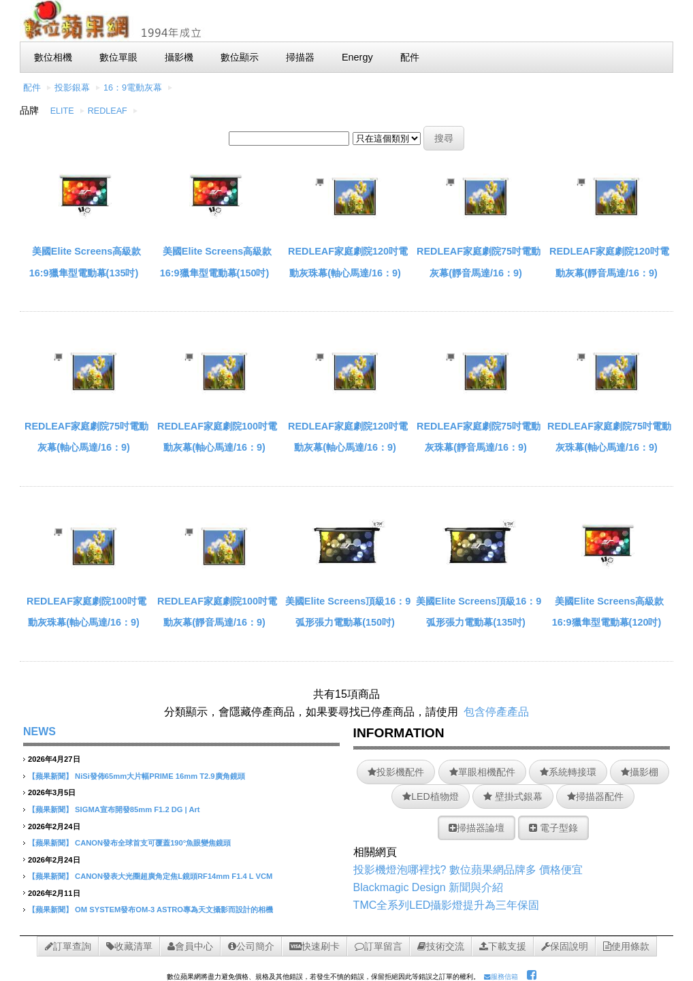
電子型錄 (553, 827)
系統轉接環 (568, 772)
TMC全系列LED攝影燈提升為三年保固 (446, 905)
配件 (32, 88)
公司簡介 (251, 946)
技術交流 (440, 946)
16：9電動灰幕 (132, 88)
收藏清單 (129, 946)
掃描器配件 (595, 796)
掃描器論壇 (476, 827)
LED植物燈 (430, 796)
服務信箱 (501, 976)
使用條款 (626, 946)
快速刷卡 (314, 946)
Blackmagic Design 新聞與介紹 (428, 887)
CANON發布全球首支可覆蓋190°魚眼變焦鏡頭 (153, 843)
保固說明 (564, 946)
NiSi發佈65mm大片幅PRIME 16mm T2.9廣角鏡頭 (159, 776)
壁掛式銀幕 (513, 796)
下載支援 (502, 946)
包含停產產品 (496, 712)
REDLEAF (107, 111)
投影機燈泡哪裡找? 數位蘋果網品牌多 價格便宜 (468, 869)
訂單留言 (378, 946)
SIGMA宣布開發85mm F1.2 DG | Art (137, 809)
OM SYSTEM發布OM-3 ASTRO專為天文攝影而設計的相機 (174, 909)
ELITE (62, 111)
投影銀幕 (72, 88)
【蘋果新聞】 (50, 776)
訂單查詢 (68, 946)
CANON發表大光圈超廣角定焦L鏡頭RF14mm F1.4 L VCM (173, 876)
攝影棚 (639, 772)
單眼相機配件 (482, 772)
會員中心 (190, 946)
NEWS (39, 731)
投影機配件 (396, 772)
